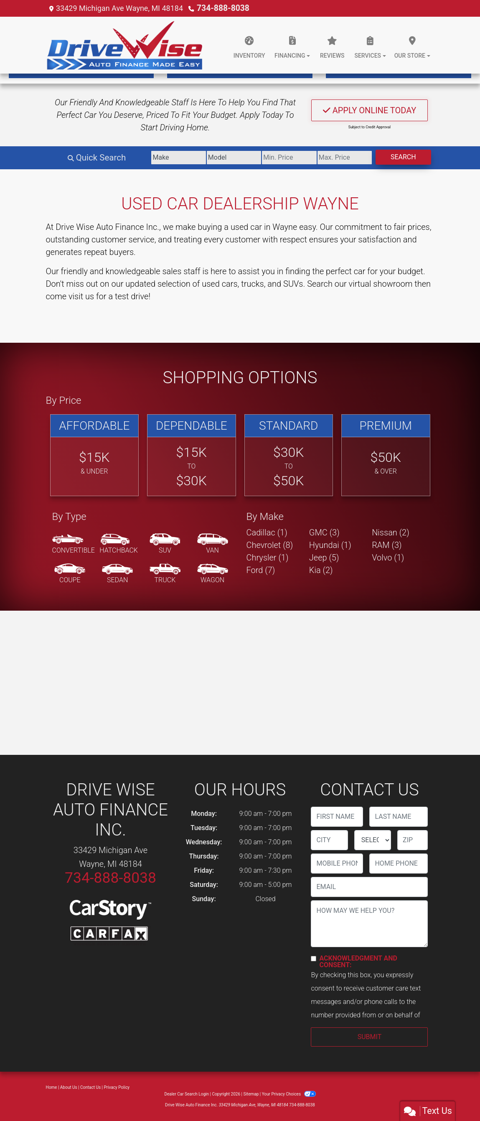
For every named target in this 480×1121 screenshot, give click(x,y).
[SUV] (165, 544)
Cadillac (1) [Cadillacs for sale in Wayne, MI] (266, 532)
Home (51, 1087)
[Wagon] (212, 574)
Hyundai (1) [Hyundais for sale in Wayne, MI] (330, 545)
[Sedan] (117, 574)
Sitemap (251, 1094)
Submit (369, 1037)
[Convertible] (73, 544)
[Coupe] (69, 574)
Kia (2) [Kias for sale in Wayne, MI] (321, 570)
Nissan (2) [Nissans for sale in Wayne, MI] (390, 532)
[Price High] (333, 157)
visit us (81, 296)
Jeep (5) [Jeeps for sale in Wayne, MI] (324, 558)
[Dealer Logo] (125, 45)
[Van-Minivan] (212, 544)
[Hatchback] (118, 544)
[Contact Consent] (313, 958)
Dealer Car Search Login (186, 1094)
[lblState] (372, 840)
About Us (68, 1087)
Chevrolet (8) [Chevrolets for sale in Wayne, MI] (269, 545)
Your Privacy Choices (289, 1094)
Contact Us (90, 1087)
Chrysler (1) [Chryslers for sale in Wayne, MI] (267, 558)
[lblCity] (329, 840)
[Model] (207, 157)
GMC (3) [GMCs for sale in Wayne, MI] (324, 532)
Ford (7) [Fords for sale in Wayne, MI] (260, 570)
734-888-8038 (221, 8)
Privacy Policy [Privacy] (117, 1087)
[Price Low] (270, 157)
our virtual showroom (374, 284)
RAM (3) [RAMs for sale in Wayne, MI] (386, 545)
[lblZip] (412, 840)
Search (399, 157)
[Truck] (165, 574)
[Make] (144, 157)
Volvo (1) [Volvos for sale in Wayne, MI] (388, 558)
